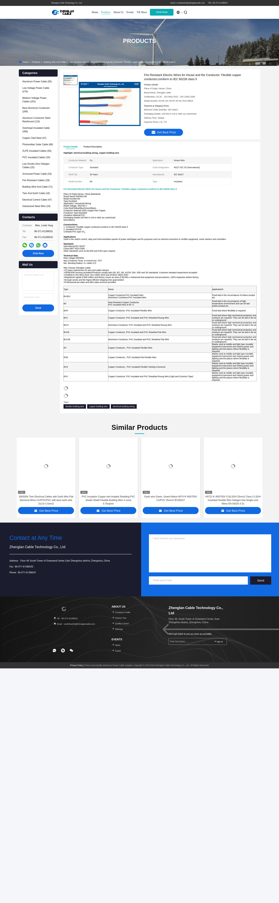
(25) (36, 157)
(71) (37, 187)
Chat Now (162, 12)
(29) (36, 180)
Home (95, 12)
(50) (37, 81)
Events (130, 12)
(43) (37, 174)
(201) (34, 100)
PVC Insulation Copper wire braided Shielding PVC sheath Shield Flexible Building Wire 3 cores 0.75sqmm (108, 500)
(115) (36, 120)
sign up (218, 641)
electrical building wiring (124, 406)
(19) (36, 206)
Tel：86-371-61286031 (65, 618)
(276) (35, 90)
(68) (37, 144)
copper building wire (98, 406)
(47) (34, 138)
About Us (118, 12)
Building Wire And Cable (55, 62)
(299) (36, 110)
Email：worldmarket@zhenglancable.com (74, 624)
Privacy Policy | (77, 665)
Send (260, 580)
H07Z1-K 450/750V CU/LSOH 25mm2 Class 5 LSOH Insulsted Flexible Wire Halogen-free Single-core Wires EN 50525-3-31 (233, 500)
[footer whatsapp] (54, 650)
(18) (36, 193)
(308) (36, 130)
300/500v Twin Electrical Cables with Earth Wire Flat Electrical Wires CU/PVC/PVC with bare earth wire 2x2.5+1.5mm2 (46, 500)
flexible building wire (75, 406)
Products (105, 12)
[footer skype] (63, 650)
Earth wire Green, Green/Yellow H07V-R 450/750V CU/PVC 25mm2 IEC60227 (170, 498)
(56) (36, 151)
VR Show (142, 12)
